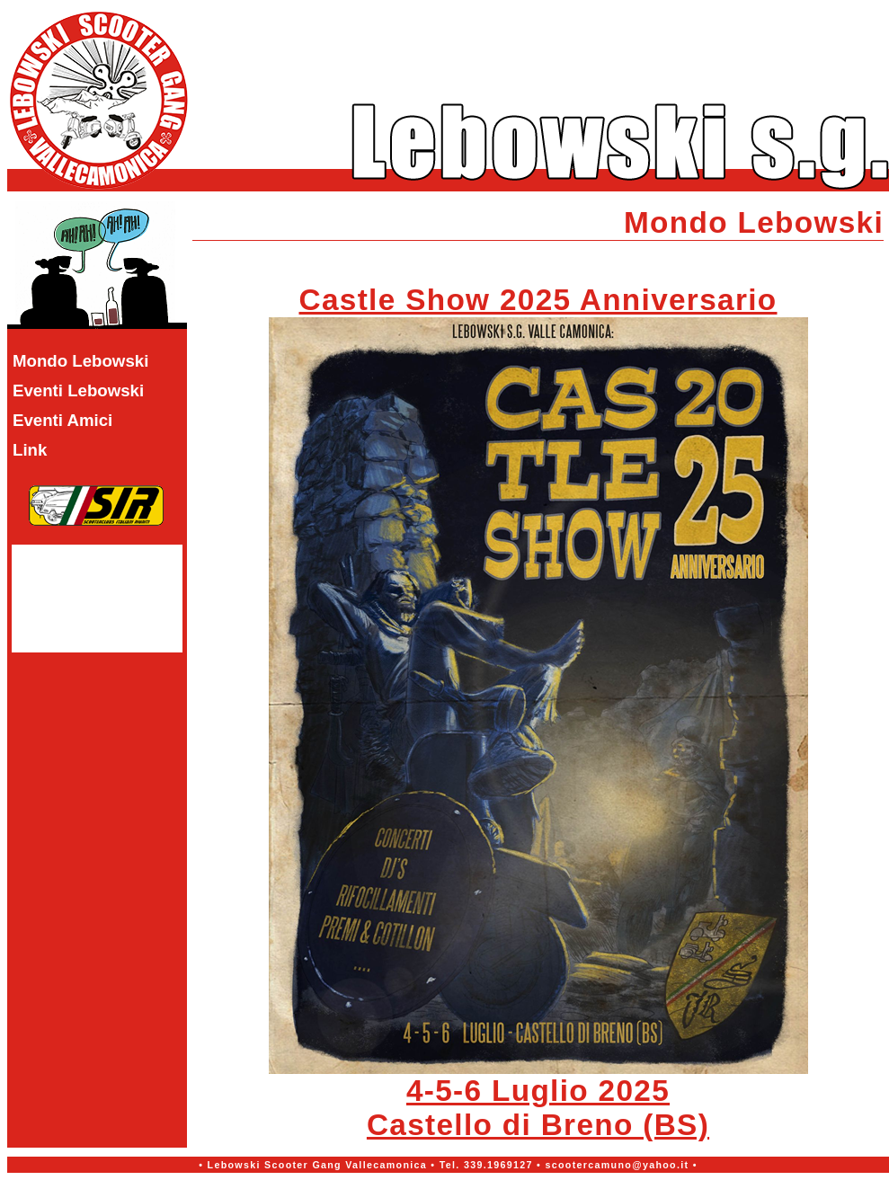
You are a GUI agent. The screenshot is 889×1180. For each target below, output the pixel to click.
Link (30, 449)
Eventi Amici (62, 420)
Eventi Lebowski (78, 390)
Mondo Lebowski (80, 360)
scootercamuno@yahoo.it (617, 1164)
